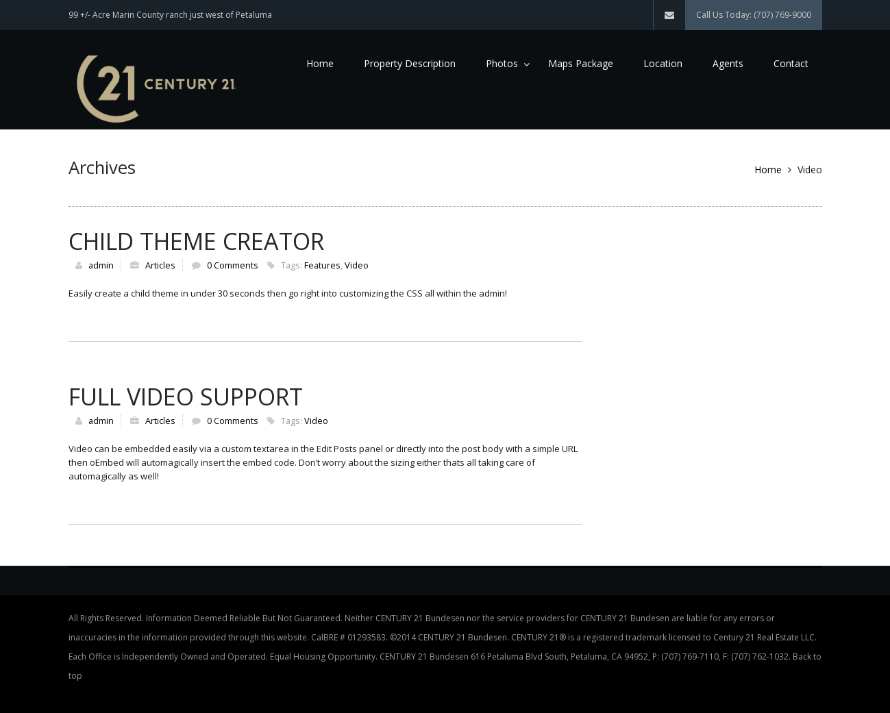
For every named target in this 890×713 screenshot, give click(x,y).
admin (101, 265)
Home (320, 63)
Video (357, 265)
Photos (502, 63)
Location (662, 63)
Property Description (410, 63)
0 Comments (232, 265)
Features (322, 265)
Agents (728, 63)
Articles (160, 265)
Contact (791, 63)
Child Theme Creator (196, 241)
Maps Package (580, 63)
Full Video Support (186, 396)
